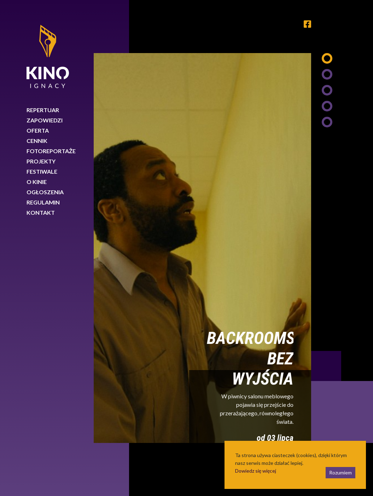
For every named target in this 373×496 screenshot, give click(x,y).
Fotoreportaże (51, 151)
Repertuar (43, 109)
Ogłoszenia (45, 192)
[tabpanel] (202, 248)
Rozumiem (340, 472)
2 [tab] (327, 74)
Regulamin (43, 202)
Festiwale (42, 171)
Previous (326, 366)
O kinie (37, 181)
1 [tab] (327, 58)
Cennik (37, 140)
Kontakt (41, 212)
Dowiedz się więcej (255, 471)
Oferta (38, 130)
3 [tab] (327, 90)
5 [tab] (327, 122)
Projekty (41, 161)
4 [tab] (327, 106)
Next (342, 412)
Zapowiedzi (45, 120)
